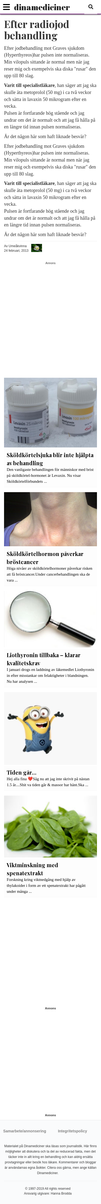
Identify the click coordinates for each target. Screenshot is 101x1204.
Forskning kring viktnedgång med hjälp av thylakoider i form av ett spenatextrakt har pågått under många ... (46, 885)
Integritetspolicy (72, 1131)
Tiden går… (21, 772)
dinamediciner (42, 7)
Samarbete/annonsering (24, 1131)
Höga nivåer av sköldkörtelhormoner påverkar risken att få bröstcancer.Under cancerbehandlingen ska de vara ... (49, 574)
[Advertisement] (50, 315)
